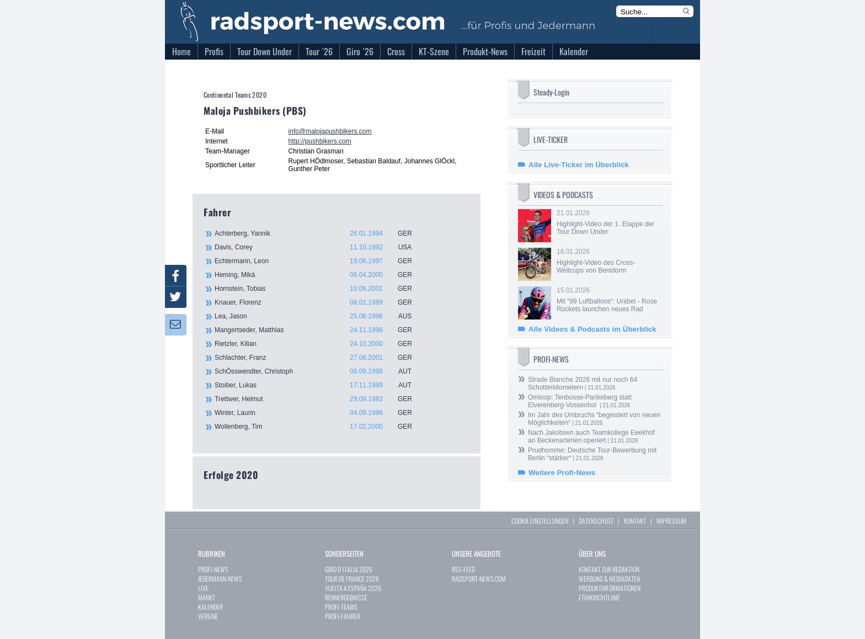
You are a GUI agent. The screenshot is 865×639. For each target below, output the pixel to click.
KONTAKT (635, 520)
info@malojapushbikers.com (330, 131)
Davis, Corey (319, 247)
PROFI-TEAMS (341, 606)
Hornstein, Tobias (319, 288)
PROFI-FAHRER (342, 616)
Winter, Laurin (319, 413)
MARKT (206, 597)
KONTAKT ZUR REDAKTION (609, 569)
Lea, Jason (319, 316)
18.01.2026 (609, 261)
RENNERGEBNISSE (346, 597)
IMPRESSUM (671, 520)
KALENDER (210, 606)
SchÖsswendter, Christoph (319, 371)
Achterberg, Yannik (319, 233)
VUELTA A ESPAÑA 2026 (353, 588)
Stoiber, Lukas (319, 385)
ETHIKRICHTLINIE (599, 597)
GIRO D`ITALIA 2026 (348, 569)
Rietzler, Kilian (319, 344)
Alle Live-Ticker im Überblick (578, 165)
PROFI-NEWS (213, 569)
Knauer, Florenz (319, 302)
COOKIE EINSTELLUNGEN (539, 520)
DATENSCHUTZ (596, 520)
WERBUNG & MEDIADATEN (609, 578)
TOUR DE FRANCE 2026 (352, 578)
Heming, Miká (319, 275)
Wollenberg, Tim (319, 426)
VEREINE (208, 616)
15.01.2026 (609, 299)
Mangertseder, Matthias (319, 330)
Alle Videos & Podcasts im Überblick (592, 329)
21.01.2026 (609, 222)
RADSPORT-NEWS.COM (479, 578)
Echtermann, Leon (319, 261)
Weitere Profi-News (561, 472)
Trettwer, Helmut (319, 399)
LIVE (203, 588)
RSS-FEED (463, 569)
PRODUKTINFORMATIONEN (609, 588)
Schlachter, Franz (319, 357)
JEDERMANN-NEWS (220, 578)
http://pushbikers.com (320, 141)
